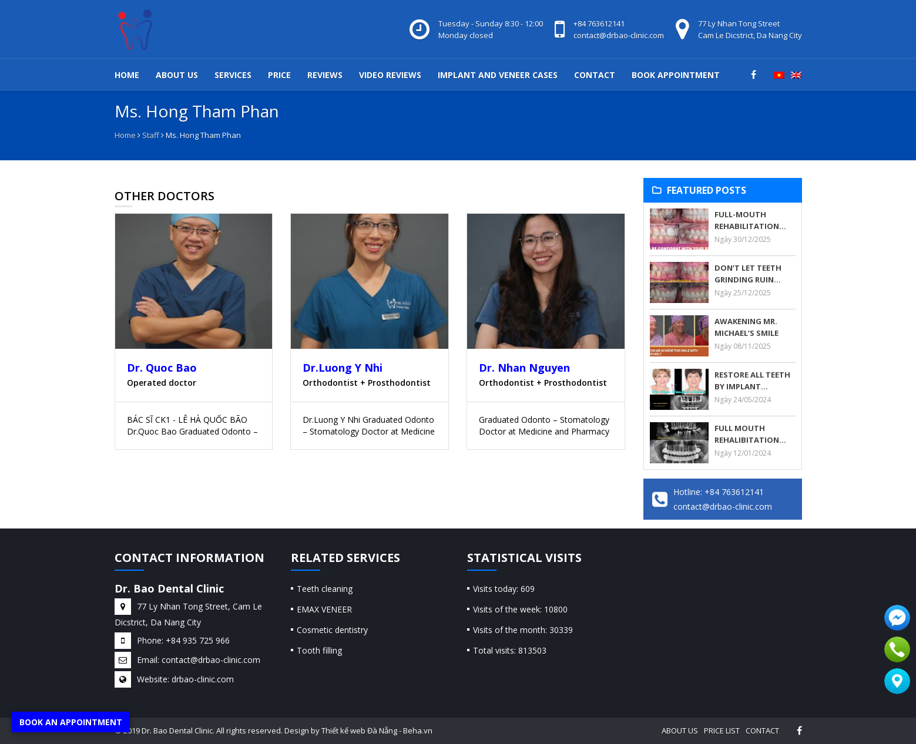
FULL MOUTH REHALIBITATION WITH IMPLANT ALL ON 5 (750, 434)
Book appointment (676, 74)
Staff (150, 135)
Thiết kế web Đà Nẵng (359, 730)
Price (279, 74)
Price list (722, 730)
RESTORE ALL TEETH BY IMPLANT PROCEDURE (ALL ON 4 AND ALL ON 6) (753, 380)
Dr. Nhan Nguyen (524, 368)
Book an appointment (70, 722)
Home (127, 74)
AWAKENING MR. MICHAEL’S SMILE (746, 327)
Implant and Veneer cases (498, 74)
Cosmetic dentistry (332, 629)
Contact (594, 74)
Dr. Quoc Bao (162, 368)
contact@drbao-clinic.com (618, 35)
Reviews (325, 74)
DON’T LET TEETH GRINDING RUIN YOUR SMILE (747, 273)
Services (232, 74)
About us (177, 74)
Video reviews (390, 74)
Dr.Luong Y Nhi (342, 368)
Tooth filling (319, 650)
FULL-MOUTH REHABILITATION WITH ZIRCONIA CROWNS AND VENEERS (746, 220)
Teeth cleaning (325, 588)
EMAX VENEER (324, 609)
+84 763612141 (599, 23)
